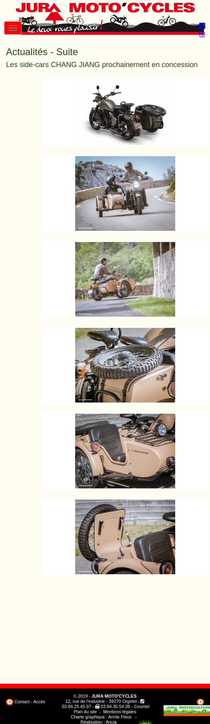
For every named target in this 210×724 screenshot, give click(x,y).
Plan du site (85, 711)
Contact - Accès (29, 701)
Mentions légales (119, 711)
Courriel (142, 706)
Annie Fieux (120, 716)
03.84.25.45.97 (76, 706)
